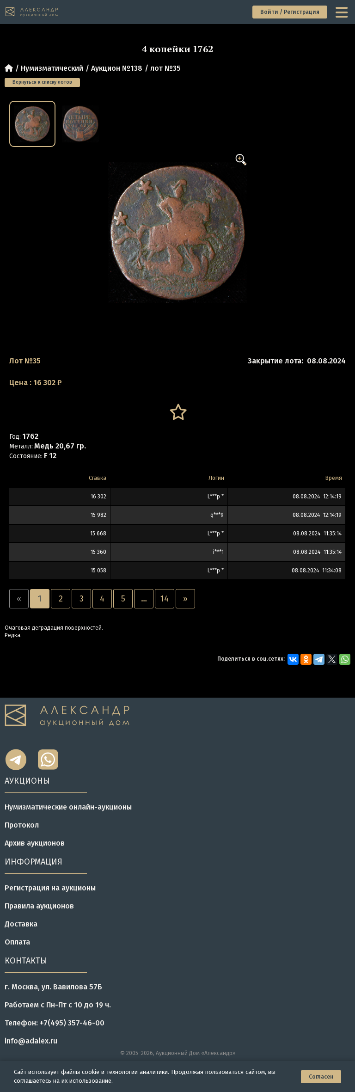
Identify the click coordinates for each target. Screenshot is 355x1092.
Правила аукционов (39, 906)
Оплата (17, 942)
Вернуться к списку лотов (42, 82)
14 (164, 599)
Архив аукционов (35, 843)
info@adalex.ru (31, 1041)
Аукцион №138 (116, 68)
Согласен (321, 1077)
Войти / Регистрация (289, 12)
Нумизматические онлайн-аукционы (68, 807)
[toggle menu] (342, 12)
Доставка (21, 924)
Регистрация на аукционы (50, 887)
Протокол (22, 825)
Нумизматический (52, 68)
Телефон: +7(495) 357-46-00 (54, 1022)
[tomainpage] (32, 12)
